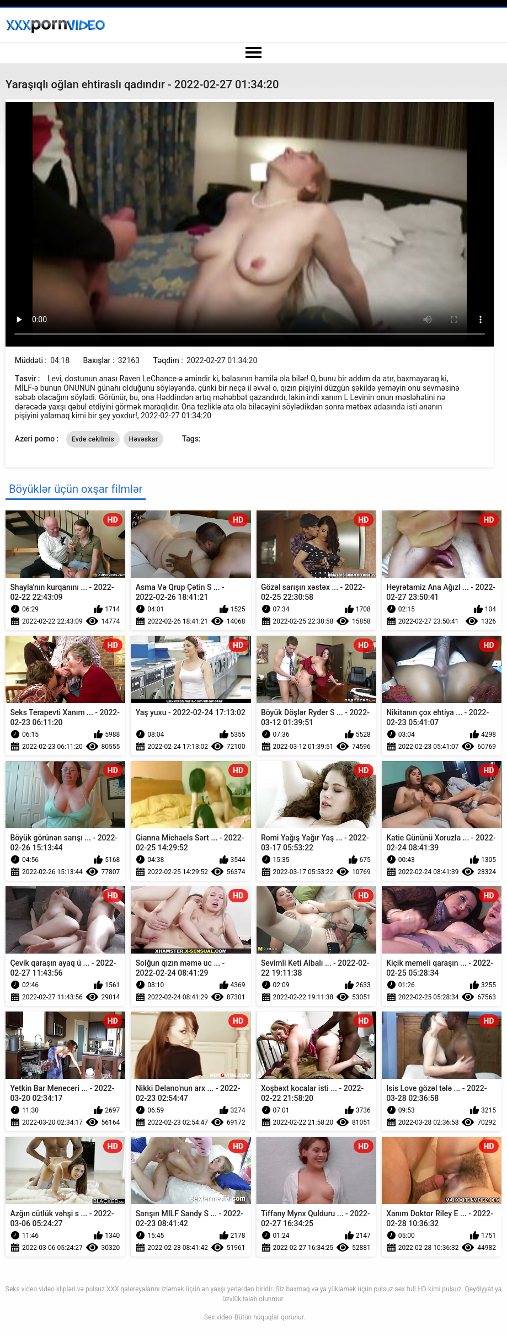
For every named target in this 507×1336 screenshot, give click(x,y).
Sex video (218, 1317)
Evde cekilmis (93, 439)
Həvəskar (143, 439)
